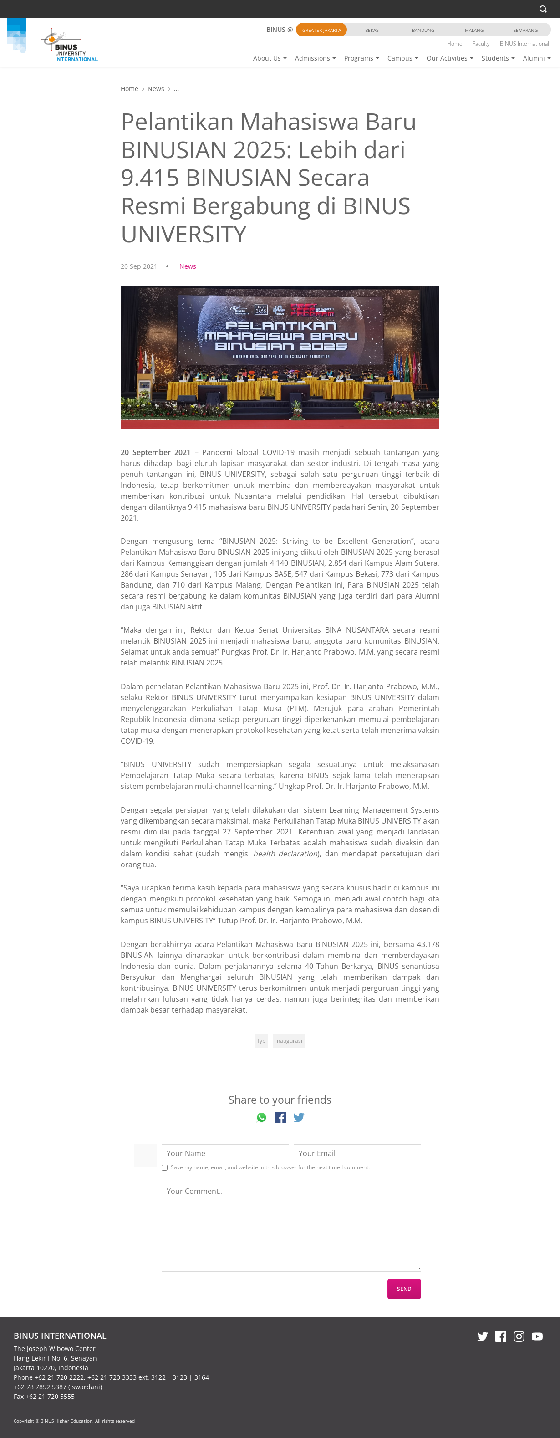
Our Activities (447, 58)
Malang (474, 30)
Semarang (526, 30)
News (156, 88)
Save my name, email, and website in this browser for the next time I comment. (270, 1167)
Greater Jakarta (321, 30)
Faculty (481, 43)
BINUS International (524, 43)
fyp (261, 1040)
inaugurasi (288, 1040)
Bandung (423, 30)
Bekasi (372, 30)
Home (455, 43)
